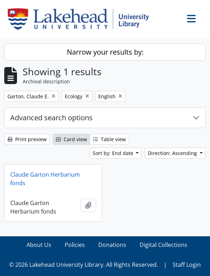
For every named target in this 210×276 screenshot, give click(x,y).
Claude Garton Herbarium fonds (45, 179)
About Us (39, 245)
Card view (71, 139)
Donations (112, 245)
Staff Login (187, 265)
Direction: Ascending (173, 153)
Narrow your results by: (105, 52)
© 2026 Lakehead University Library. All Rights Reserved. (83, 265)
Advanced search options (51, 117)
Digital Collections (163, 245)
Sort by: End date (114, 153)
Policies (75, 245)
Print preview (27, 139)
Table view (109, 139)
